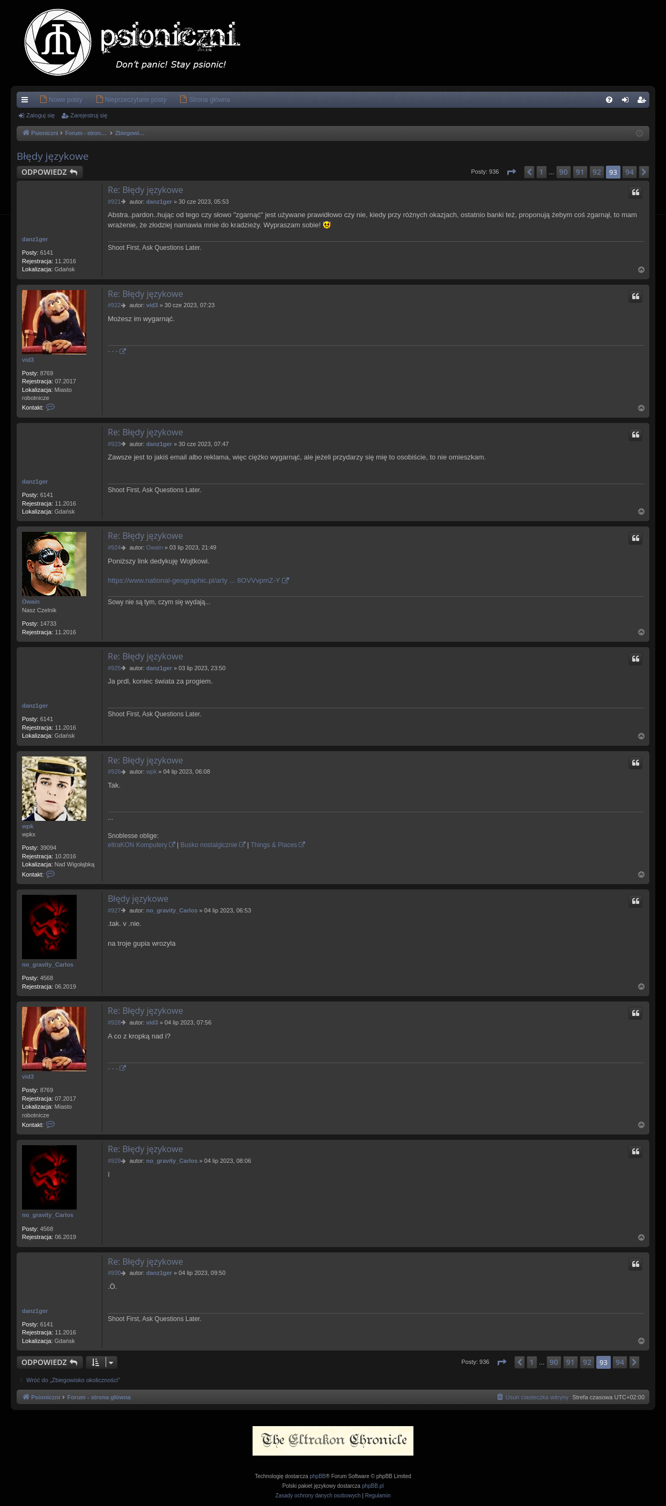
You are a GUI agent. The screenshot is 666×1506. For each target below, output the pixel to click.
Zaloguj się (40, 115)
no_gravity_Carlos (47, 964)
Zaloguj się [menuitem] (627, 102)
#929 (114, 1161)
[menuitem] (45, 100)
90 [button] (563, 172)
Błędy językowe (53, 156)
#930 (114, 1273)
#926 (114, 771)
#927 (114, 910)
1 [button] (541, 172)
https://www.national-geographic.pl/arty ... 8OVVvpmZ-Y (194, 580)
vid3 (28, 360)
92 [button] (597, 172)
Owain (31, 601)
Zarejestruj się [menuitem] (643, 102)
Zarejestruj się (88, 115)
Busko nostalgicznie (209, 845)
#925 (114, 668)
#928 (114, 1022)
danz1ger (35, 239)
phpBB (318, 1476)
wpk (27, 826)
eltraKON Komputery (137, 845)
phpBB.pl (373, 1486)
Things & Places (273, 845)
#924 (114, 547)
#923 (114, 444)
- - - (113, 351)
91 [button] (580, 172)
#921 (114, 201)
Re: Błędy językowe (145, 189)
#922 (114, 305)
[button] (511, 172)
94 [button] (629, 172)
